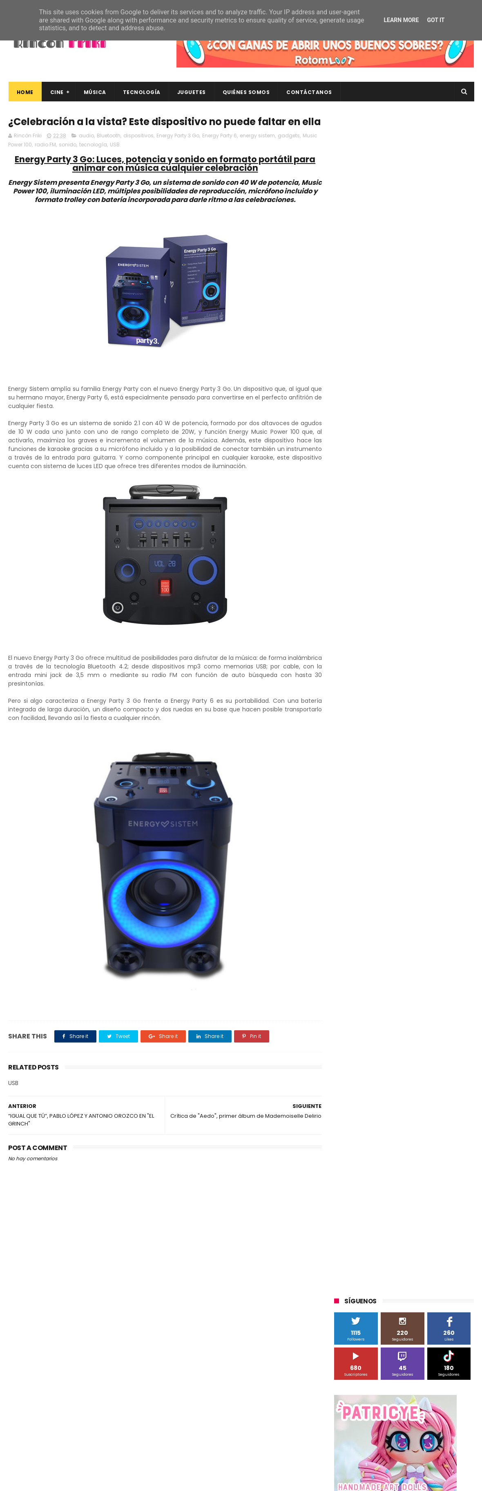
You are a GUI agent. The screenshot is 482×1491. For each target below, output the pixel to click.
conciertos (395, 783)
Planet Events (445, 662)
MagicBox (430, 631)
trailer (346, 843)
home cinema (356, 828)
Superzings (452, 692)
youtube (451, 843)
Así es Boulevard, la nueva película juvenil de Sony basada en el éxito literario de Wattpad (420, 1368)
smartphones (402, 828)
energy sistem (257, 150)
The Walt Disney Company (372, 707)
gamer (428, 813)
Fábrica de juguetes (363, 616)
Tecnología (141, 92)
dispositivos (138, 150)
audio (86, 150)
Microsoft (405, 646)
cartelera (434, 768)
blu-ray (376, 768)
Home (24, 92)
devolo (417, 798)
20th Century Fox (360, 541)
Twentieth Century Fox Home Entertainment (395, 737)
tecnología (93, 159)
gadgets (289, 150)
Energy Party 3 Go (177, 150)
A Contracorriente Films (368, 571)
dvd (442, 798)
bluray (404, 768)
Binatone (399, 586)
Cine (56, 92)
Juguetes (191, 92)
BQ (372, 586)
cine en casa (354, 783)
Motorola (439, 646)
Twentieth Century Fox (368, 722)
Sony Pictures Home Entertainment (383, 692)
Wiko (445, 752)
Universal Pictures (361, 752)
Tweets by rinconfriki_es (368, 353)
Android (348, 586)
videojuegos (414, 843)
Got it (435, 20)
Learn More (401, 20)
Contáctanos (309, 92)
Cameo (456, 586)
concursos (433, 783)
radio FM (45, 159)
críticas (348, 798)
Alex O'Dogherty (429, 571)
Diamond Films (380, 601)
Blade (429, 586)
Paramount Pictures (392, 662)
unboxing (376, 843)
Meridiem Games (360, 646)
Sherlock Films (377, 677)
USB (115, 159)
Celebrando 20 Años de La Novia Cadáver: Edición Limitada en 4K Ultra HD (416, 1442)
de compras (383, 798)
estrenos (397, 813)
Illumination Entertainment (373, 631)
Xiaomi (347, 768)
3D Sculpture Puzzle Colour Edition (381, 556)
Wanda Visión (411, 752)
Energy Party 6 (219, 150)
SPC (343, 677)
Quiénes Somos (246, 92)
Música (94, 92)
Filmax (418, 601)
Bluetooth (108, 150)
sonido (67, 159)
